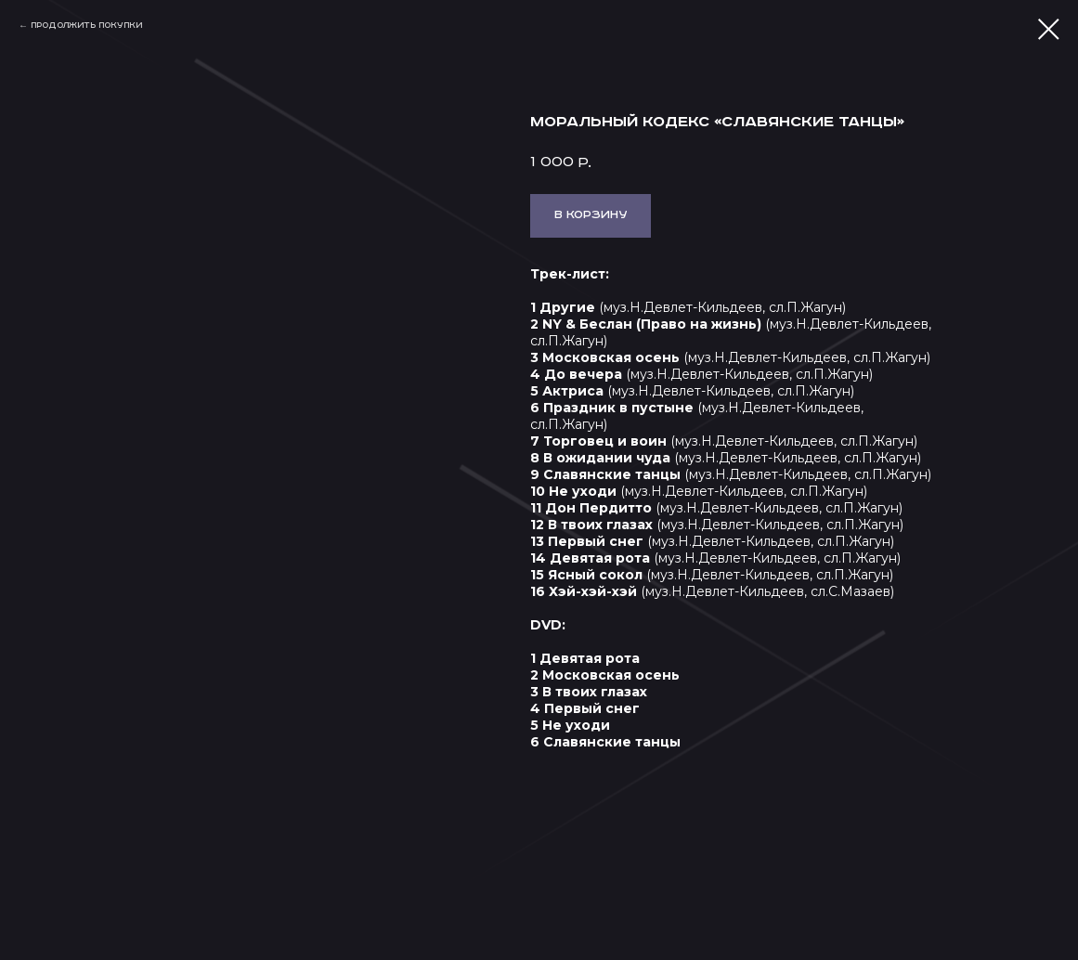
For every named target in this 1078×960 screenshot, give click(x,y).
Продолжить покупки (86, 25)
